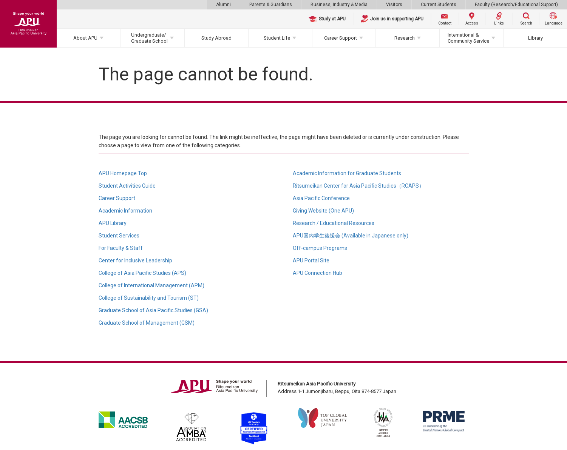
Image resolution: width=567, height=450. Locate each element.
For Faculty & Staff (121, 248)
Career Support (340, 38)
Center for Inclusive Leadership (135, 260)
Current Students (438, 4)
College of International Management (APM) (151, 285)
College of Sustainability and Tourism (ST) (149, 298)
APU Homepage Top (123, 173)
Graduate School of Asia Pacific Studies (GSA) (153, 310)
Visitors (394, 4)
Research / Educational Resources (333, 223)
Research (404, 38)
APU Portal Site (311, 260)
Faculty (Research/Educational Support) (516, 4)
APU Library (113, 223)
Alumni (223, 4)
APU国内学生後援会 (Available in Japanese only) (350, 236)
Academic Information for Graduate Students (347, 173)
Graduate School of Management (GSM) (147, 323)
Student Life (277, 38)
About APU (85, 38)
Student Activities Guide (127, 186)
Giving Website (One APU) (323, 211)
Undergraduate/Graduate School (149, 38)
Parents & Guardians (270, 4)
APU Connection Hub (317, 273)
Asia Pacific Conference (321, 198)
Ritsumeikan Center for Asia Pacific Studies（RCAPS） (358, 186)
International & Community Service (468, 38)
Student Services (119, 236)
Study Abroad (216, 38)
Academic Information (125, 211)
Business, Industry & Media (339, 4)
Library (535, 38)
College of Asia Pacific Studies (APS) (142, 273)
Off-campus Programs (320, 248)
